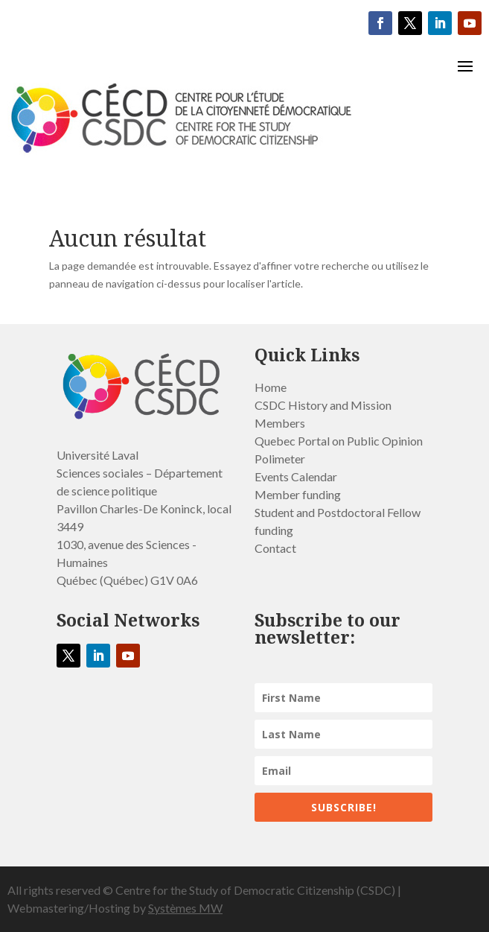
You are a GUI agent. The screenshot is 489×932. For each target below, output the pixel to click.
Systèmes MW (185, 908)
